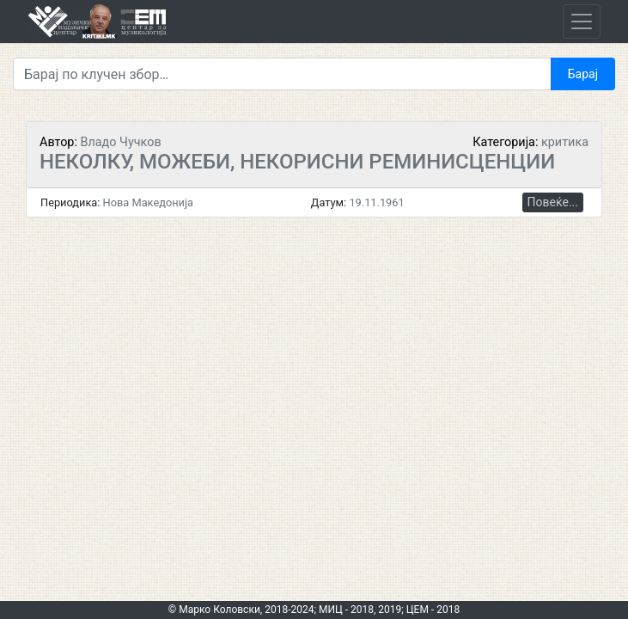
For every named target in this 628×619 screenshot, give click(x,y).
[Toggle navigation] (582, 21)
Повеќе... (552, 202)
